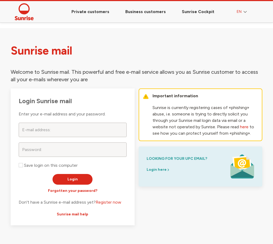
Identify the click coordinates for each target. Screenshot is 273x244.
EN (242, 12)
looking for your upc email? (177, 158)
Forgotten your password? (72, 190)
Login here (158, 169)
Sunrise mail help (72, 214)
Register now (108, 202)
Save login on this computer (48, 165)
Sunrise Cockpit (198, 11)
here (244, 126)
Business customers (145, 11)
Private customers (90, 11)
